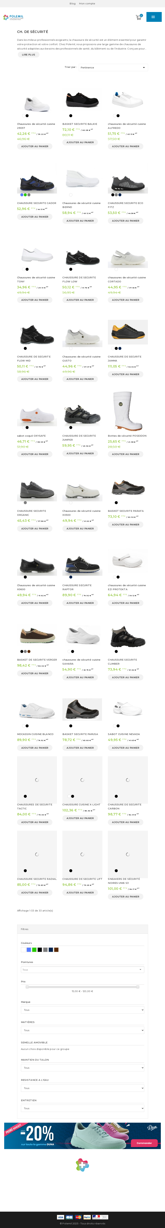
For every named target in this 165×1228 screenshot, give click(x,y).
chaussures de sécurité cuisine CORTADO (127, 279)
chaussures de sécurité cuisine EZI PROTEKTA (127, 587)
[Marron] (28, 651)
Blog (72, 3)
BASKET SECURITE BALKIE (79, 123)
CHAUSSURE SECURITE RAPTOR (77, 587)
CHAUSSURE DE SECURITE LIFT (82, 878)
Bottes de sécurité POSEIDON (127, 435)
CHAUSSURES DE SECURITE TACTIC (34, 806)
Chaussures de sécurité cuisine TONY (36, 279)
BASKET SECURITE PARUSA (80, 734)
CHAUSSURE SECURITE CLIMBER (122, 661)
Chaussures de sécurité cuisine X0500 (81, 512)
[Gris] (28, 194)
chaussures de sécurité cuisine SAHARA (81, 661)
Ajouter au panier (34, 146)
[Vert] (25, 194)
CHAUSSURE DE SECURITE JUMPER (79, 437)
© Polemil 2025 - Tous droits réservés (82, 1223)
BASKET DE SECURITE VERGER (37, 659)
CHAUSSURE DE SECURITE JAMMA (124, 358)
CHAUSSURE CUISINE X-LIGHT (81, 804)
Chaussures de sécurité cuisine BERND (81, 205)
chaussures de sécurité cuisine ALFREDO (127, 125)
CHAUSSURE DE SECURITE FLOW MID (34, 358)
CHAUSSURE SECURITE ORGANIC (31, 512)
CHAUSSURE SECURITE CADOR (36, 203)
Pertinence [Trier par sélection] (113, 67)
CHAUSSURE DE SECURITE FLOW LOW (79, 279)
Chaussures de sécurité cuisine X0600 (36, 587)
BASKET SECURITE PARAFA (126, 510)
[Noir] (27, 115)
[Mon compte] (87, 3)
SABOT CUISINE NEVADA (124, 734)
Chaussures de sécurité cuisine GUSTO (81, 358)
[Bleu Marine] (119, 194)
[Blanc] (23, 115)
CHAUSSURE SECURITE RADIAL (37, 878)
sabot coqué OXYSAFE (31, 435)
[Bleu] (21, 194)
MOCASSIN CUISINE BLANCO (35, 734)
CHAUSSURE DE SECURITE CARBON (124, 806)
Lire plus (28, 54)
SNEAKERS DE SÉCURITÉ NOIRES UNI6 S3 (124, 880)
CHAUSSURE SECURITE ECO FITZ (125, 205)
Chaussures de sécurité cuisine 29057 (36, 125)
